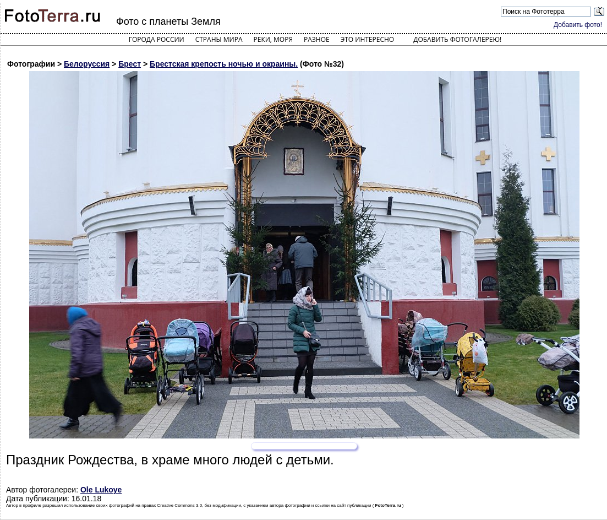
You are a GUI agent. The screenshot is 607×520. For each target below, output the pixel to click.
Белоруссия (87, 63)
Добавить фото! (578, 25)
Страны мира (219, 39)
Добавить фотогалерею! (457, 39)
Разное (317, 39)
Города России (156, 39)
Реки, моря (273, 39)
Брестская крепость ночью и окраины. (224, 63)
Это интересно (368, 39)
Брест (129, 63)
